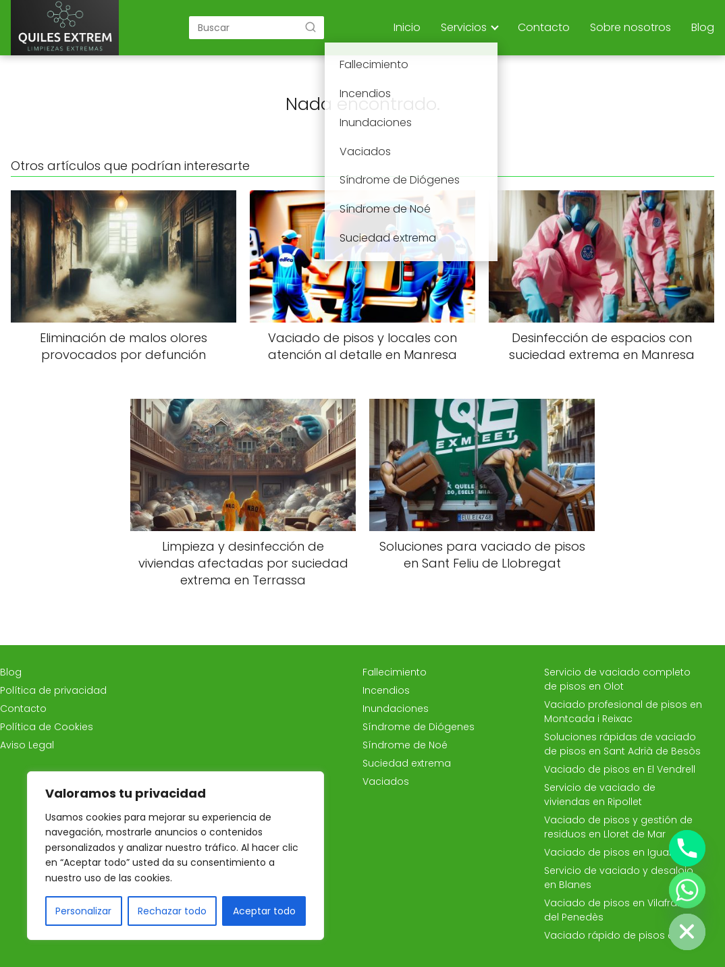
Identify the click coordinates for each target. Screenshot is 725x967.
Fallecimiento (394, 672)
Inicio (407, 27)
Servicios (464, 27)
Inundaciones (395, 708)
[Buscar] (310, 27)
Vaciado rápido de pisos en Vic (620, 935)
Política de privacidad (53, 690)
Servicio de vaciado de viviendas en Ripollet (599, 794)
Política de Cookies (46, 727)
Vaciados (385, 781)
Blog (702, 27)
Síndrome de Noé (405, 745)
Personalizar (83, 911)
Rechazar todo (172, 911)
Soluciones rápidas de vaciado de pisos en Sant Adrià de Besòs (622, 744)
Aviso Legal (27, 745)
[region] (175, 855)
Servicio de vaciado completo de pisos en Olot (617, 679)
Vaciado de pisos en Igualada (617, 852)
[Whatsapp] (687, 890)
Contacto (544, 27)
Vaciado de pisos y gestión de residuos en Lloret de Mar (618, 827)
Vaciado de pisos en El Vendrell (619, 769)
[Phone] (687, 848)
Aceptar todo (264, 911)
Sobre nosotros (630, 27)
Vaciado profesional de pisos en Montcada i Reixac (623, 711)
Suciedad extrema (406, 763)
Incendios (386, 690)
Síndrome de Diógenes (418, 727)
